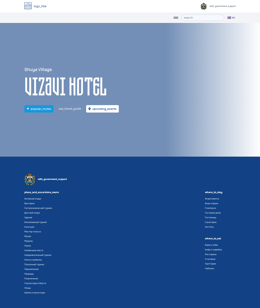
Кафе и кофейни (213, 249)
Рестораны (210, 254)
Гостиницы (210, 217)
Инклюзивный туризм (35, 222)
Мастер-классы (32, 231)
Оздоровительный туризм (37, 255)
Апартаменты (212, 198)
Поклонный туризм (34, 264)
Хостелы (209, 226)
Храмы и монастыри (34, 292)
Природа (29, 273)
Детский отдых (32, 212)
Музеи (27, 236)
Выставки (29, 203)
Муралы (28, 241)
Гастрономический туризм (38, 208)
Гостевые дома (213, 212)
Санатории (210, 222)
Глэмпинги (210, 208)
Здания (28, 217)
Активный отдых (32, 198)
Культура (29, 226)
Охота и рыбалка (33, 259)
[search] (202, 18)
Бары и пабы (211, 245)
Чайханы (209, 268)
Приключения (31, 269)
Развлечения (31, 278)
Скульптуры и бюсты (35, 283)
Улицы (27, 288)
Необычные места (33, 250)
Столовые (210, 259)
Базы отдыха (211, 203)
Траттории (210, 263)
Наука (27, 245)
